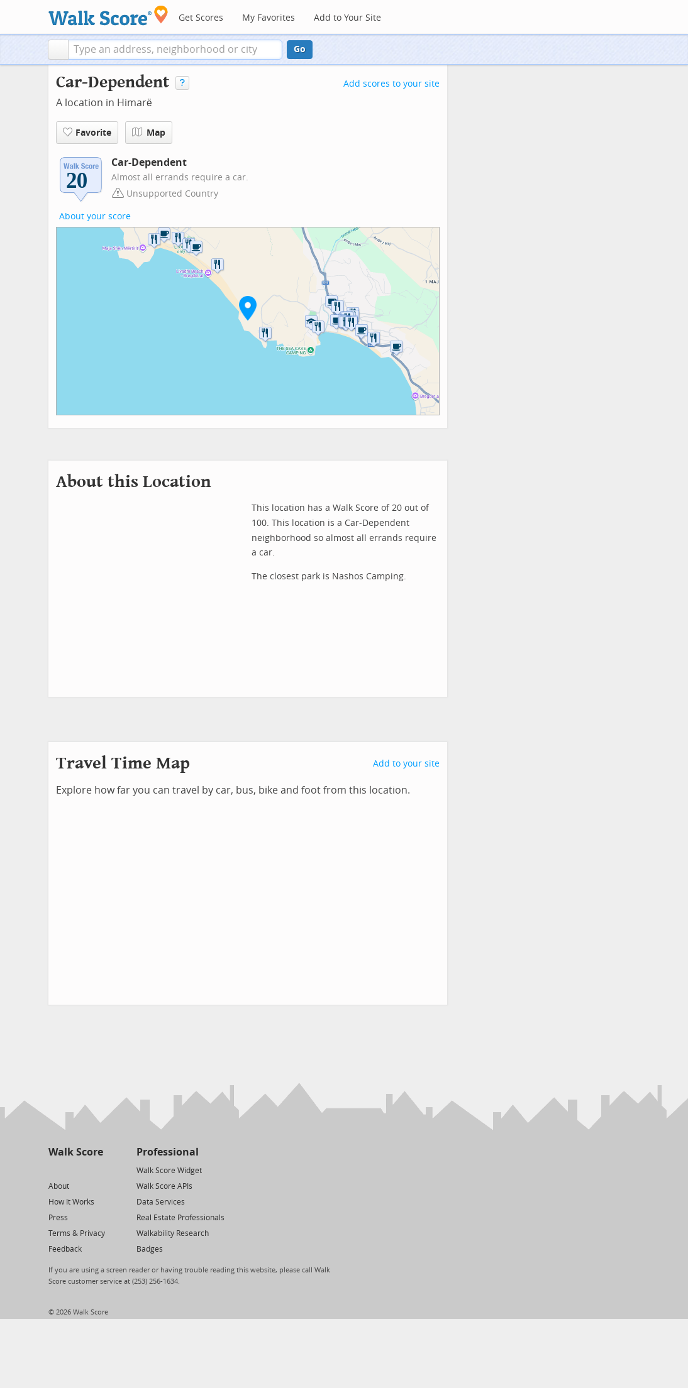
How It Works (71, 1202)
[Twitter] (55, 1169)
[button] (58, 50)
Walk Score (75, 1152)
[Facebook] (75, 1169)
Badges (149, 1249)
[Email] (94, 1169)
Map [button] (148, 132)
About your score (95, 216)
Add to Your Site (347, 18)
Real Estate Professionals (180, 1217)
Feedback (65, 1249)
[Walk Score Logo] (108, 15)
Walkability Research (172, 1233)
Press (58, 1217)
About (58, 1186)
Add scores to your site (391, 84)
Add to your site (406, 763)
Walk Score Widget (169, 1170)
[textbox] (175, 50)
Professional (167, 1152)
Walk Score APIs (164, 1186)
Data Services (160, 1202)
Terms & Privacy (76, 1233)
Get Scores (201, 18)
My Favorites (268, 18)
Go (300, 49)
